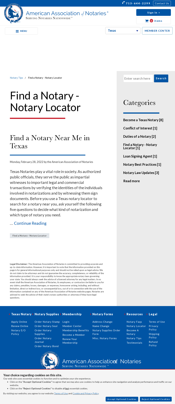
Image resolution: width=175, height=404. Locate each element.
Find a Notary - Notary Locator (30, 235)
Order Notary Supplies (43, 332)
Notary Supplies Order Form (106, 332)
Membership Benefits (75, 330)
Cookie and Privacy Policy (86, 393)
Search (161, 78)
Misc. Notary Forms (104, 338)
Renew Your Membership (70, 341)
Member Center (72, 326)
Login (66, 321)
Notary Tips (16, 77)
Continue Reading (30, 223)
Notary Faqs (134, 321)
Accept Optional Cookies (121, 399)
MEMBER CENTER (157, 30)
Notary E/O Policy (18, 332)
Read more (131, 181)
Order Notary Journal (43, 340)
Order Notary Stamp (47, 321)
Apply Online (19, 321)
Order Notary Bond (47, 346)
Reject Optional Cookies (156, 399)
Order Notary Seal (46, 326)
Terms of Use (61, 393)
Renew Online (19, 326)
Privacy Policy (153, 328)
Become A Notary (133, 332)
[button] (153, 12)
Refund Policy (153, 343)
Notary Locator (136, 326)
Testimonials (134, 342)
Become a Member (73, 334)
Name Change (100, 326)
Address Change (102, 321)
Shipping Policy (154, 335)
